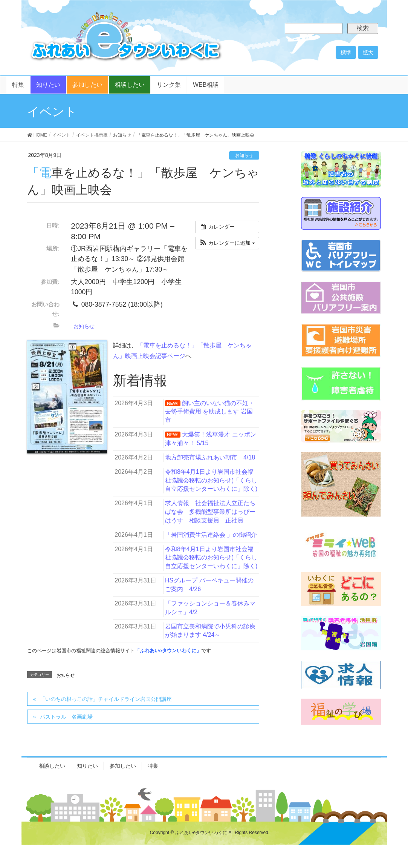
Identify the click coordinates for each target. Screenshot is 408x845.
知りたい (87, 766)
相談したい (52, 766)
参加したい (123, 766)
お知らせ (244, 155)
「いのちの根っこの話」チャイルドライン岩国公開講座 (106, 699)
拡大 (368, 52)
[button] (227, 243)
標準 (346, 52)
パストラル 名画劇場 (66, 717)
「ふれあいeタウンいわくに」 (168, 650)
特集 (153, 766)
